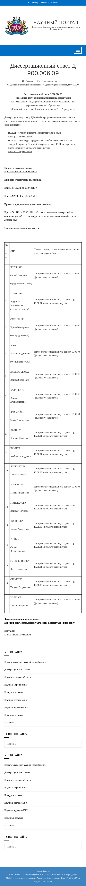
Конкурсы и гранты (14, 692)
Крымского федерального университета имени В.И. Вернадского (56, 28)
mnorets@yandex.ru (21, 634)
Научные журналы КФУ (16, 707)
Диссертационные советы (17, 669)
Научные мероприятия (15, 684)
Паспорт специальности (20, 136)
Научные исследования (15, 700)
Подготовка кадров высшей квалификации (25, 662)
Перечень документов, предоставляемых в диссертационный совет (39, 623)
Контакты (9, 722)
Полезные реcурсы (13, 715)
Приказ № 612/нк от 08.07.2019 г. (20, 188)
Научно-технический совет (17, 677)
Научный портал (55, 22)
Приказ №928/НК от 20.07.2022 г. (20, 196)
